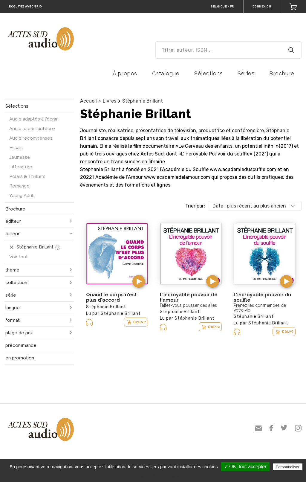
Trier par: (195, 206)
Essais (16, 147)
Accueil (88, 101)
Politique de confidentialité (156, 475)
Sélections (208, 73)
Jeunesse (19, 157)
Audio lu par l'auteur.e (32, 128)
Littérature (20, 167)
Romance (19, 186)
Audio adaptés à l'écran (34, 119)
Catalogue (166, 73)
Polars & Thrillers (27, 176)
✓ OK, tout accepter (245, 466)
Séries (246, 73)
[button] (138, 281)
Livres (109, 101)
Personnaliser (288, 467)
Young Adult (22, 195)
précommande (20, 345)
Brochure (281, 73)
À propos (125, 73)
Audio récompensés (31, 138)
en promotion (19, 358)
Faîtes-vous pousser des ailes (188, 305)
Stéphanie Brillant (142, 101)
